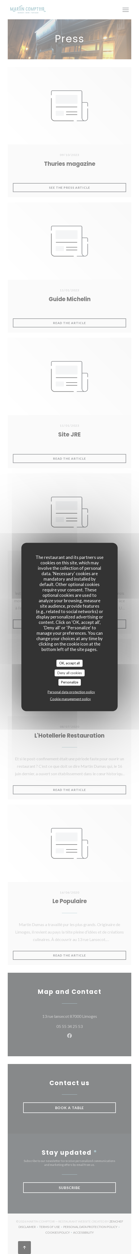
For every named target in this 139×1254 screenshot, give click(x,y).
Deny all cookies (69, 673)
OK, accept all (69, 663)
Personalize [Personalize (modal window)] (69, 682)
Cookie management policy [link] (70, 699)
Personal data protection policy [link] (71, 692)
